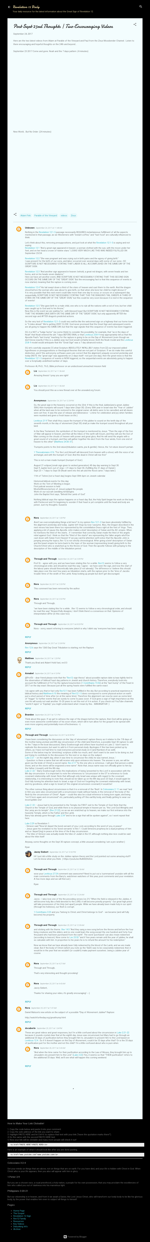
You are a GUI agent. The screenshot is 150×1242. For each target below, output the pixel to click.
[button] (135, 25)
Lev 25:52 (74, 937)
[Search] (141, 7)
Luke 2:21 (29, 757)
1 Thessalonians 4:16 (44, 452)
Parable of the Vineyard (45, 215)
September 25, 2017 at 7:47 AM (44, 1008)
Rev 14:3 (66, 929)
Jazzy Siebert (41, 852)
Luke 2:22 (77, 1055)
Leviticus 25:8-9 (92, 334)
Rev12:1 (63, 691)
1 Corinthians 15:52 (91, 683)
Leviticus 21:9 (40, 420)
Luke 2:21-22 (123, 1032)
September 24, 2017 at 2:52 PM (52, 599)
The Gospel (18, 1213)
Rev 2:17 (72, 763)
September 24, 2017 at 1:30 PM (52, 518)
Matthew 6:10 (49, 693)
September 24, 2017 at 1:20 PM (47, 658)
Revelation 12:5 (32, 305)
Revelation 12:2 (32, 258)
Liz (35, 371)
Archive (17, 1229)
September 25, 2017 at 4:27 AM (52, 963)
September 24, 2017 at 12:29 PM (60, 401)
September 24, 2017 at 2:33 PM (52, 584)
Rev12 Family (19, 1218)
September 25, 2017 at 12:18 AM (71, 869)
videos (64, 215)
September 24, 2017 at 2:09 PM (70, 559)
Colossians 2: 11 (111, 789)
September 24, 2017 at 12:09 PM (52, 643)
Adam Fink (26, 215)
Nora (36, 518)
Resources (18, 1221)
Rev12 (101, 563)
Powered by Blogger (75, 1236)
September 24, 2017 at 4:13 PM (47, 673)
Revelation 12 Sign (22, 1216)
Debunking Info (20, 1226)
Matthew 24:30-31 (63, 441)
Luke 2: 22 (30, 771)
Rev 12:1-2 (96, 522)
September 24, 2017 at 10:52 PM (63, 852)
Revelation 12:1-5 (47, 232)
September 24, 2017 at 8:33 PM (70, 624)
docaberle (30, 1028)
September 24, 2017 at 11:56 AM (51, 371)
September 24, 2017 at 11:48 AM (49, 228)
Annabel (29, 673)
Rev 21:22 (55, 810)
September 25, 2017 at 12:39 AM (71, 925)
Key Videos (18, 1224)
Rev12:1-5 (77, 693)
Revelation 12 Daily (26, 7)
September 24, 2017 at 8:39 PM (61, 735)
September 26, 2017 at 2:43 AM (52, 1048)
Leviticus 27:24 (51, 873)
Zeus (73, 215)
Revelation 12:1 (32, 248)
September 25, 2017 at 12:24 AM (71, 895)
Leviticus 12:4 (31, 1040)
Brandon (29, 714)
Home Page (19, 1210)
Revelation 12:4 (32, 287)
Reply (28, 637)
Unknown (30, 227)
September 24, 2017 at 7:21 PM (47, 715)
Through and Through (45, 559)
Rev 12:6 (29, 647)
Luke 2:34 (60, 815)
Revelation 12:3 (32, 271)
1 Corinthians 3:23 (42, 912)
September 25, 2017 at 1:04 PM (49, 1028)
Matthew (29, 658)
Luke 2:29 (29, 823)
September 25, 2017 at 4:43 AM (52, 984)
